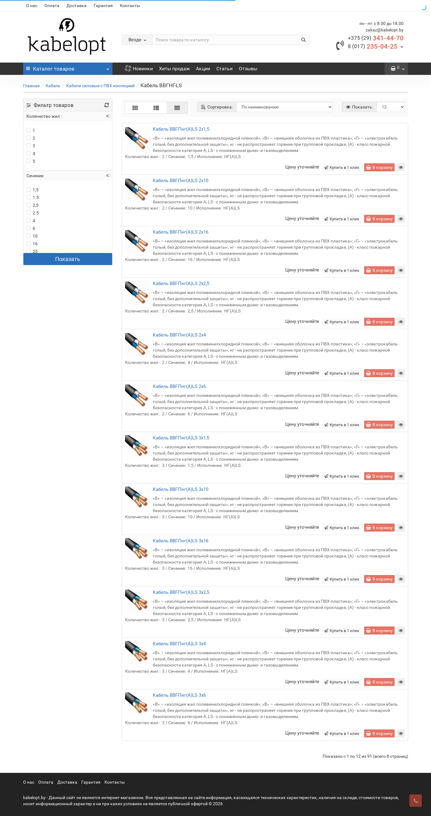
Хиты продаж (174, 68)
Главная (31, 85)
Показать (67, 259)
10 (32, 236)
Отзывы (248, 68)
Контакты (130, 5)
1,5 (32, 189)
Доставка (77, 5)
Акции (203, 68)
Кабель (53, 85)
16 (32, 243)
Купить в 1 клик (341, 167)
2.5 (32, 212)
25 (32, 251)
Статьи (224, 68)
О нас (31, 5)
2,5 (32, 205)
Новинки (139, 68)
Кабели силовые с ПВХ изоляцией (100, 85)
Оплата (51, 5)
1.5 (32, 197)
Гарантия (103, 5)
